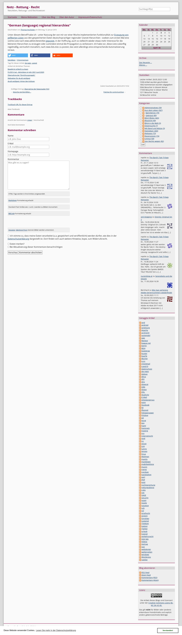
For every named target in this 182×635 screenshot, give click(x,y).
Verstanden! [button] (168, 630)
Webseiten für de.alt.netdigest (19, 78)
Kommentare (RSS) (149, 577)
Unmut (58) (149, 138)
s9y (143, 493)
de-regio (28, 63)
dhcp (144, 376)
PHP (143, 480)
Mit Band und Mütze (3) (155, 128)
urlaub (144, 531)
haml (144, 426)
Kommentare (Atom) (150, 580)
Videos (144, 541)
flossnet (145, 410)
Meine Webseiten (29, 17)
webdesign (146, 549)
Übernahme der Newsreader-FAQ (36, 89)
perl (143, 477)
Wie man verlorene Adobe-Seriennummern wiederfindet (156, 291)
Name (10, 135)
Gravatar (11, 230)
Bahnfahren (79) (152, 113)
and (143, 322)
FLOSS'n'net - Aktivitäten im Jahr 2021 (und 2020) (26, 72)
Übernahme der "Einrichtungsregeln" (21, 75)
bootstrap (146, 351)
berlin (144, 345)
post (143, 482)
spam (144, 500)
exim (144, 402)
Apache (145, 330)
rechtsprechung (148, 485)
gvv (143, 423)
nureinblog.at (146, 276)
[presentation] (27, 223)
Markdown (12, 200)
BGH (143, 348)
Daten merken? (17, 243)
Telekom (145, 523)
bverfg (144, 356)
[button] (18, 55)
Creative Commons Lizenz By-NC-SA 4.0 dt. (160, 604)
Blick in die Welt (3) (153, 123)
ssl (143, 510)
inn (143, 433)
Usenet (145, 534)
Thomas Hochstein (28, 30)
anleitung (146, 328)
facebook (145, 405)
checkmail (146, 364)
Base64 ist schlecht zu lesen (18, 69)
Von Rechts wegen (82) (154, 141)
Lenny (144, 449)
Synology (145, 518)
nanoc (144, 469)
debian (145, 374)
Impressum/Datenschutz (90, 17)
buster (144, 353)
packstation (146, 474)
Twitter (145, 529)
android (145, 325)
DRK (143, 387)
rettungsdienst (148, 487)
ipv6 (143, 438)
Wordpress (146, 557)
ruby (144, 490)
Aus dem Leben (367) (154, 110)
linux (144, 454)
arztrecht (145, 333)
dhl (143, 379)
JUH (143, 446)
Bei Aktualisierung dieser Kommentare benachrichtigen (36, 247)
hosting (145, 431)
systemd (145, 521)
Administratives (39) (153, 107)
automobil (146, 335)
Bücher (145, 358)
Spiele (144, 503)
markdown (146, 462)
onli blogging (146, 217)
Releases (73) (150, 133)
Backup (145, 340)
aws (143, 338)
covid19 (145, 366)
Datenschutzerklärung (18, 238)
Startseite (12, 17)
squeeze (145, 505)
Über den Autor (66, 17)
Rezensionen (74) (152, 136)
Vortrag (145, 544)
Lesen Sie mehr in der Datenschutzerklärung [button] (56, 630)
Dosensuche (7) (151, 126)
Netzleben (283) (151, 131)
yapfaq (144, 560)
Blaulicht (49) (150, 120)
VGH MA (145, 539)
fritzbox (145, 415)
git (143, 418)
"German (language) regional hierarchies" (39, 25)
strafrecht (146, 513)
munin (144, 467)
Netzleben (11, 60)
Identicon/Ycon (21, 230)
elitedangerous (148, 400)
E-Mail (10, 143)
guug (144, 420)
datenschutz (147, 369)
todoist (144, 526)
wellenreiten (147, 552)
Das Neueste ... (145, 62)
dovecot (145, 384)
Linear (29, 120)
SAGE (144, 495)
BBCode (11, 213)
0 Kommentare (22, 60)
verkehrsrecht (147, 536)
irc (143, 441)
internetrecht (147, 436)
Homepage (13, 151)
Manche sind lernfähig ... (22, 92)
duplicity (145, 395)
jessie (144, 443)
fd (142, 407)
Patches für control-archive (114, 92)
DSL (143, 392)
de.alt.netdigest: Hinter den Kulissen (21, 81)
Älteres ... (143, 65)
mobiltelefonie (148, 464)
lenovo (144, 451)
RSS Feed (145, 572)
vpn (143, 547)
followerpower (148, 413)
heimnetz (146, 428)
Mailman (145, 456)
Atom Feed (146, 575)
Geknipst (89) (151, 115)
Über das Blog (48, 17)
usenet (34, 63)
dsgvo (144, 389)
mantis (144, 459)
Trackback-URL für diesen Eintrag (20, 104)
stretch (145, 516)
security (145, 498)
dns (143, 382)
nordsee (145, 472)
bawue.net (146, 343)
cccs (143, 361)
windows (145, 554)
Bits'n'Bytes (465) (152, 118)
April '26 (157, 48)
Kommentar (13, 159)
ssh (143, 508)
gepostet (50, 40)
